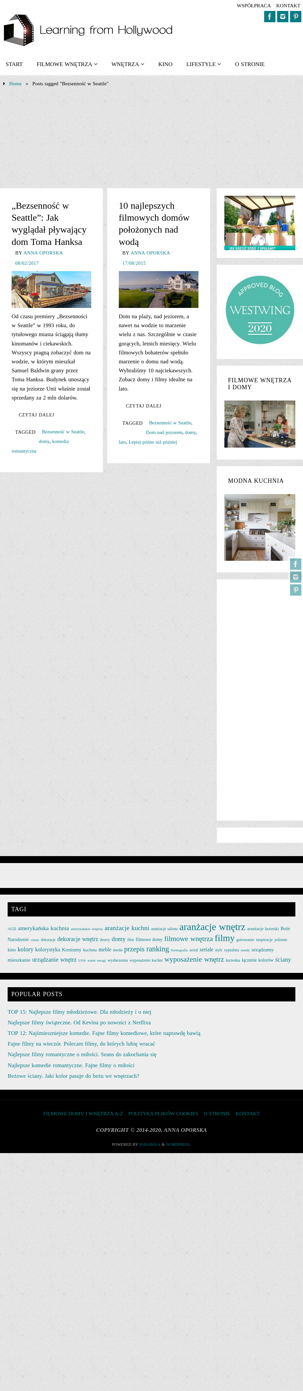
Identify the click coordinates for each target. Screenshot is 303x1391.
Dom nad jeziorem (164, 432)
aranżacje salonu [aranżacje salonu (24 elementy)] (164, 928)
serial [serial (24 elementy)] (193, 950)
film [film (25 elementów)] (130, 939)
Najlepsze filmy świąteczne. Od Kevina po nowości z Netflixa (79, 1022)
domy (44, 441)
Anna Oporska (43, 253)
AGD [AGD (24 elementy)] (12, 928)
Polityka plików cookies (163, 1113)
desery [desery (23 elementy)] (105, 940)
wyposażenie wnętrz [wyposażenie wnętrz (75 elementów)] (194, 959)
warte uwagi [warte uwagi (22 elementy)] (97, 960)
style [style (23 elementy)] (218, 950)
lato (122, 442)
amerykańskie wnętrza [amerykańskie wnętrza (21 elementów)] (87, 929)
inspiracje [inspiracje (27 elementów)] (264, 939)
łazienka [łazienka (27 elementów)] (233, 960)
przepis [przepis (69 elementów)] (134, 949)
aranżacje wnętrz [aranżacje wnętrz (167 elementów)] (213, 926)
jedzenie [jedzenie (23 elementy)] (280, 940)
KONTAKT (288, 5)
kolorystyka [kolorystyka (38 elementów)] (47, 949)
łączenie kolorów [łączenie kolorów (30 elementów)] (258, 960)
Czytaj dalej (36, 414)
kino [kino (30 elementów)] (12, 949)
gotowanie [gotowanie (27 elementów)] (245, 939)
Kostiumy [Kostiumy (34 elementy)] (72, 949)
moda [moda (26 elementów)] (117, 950)
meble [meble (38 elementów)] (105, 949)
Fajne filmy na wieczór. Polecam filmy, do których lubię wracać (81, 1044)
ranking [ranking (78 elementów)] (157, 949)
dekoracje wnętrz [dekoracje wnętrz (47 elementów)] (77, 939)
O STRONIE (216, 1113)
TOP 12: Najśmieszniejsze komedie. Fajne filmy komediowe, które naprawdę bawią (104, 1033)
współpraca (254, 5)
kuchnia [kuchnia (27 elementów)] (90, 949)
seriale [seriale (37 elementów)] (206, 949)
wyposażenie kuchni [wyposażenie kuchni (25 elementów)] (146, 960)
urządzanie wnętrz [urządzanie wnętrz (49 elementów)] (54, 959)
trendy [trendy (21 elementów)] (245, 950)
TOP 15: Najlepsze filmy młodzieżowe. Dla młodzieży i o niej (79, 1012)
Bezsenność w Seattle (63, 431)
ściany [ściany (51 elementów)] (283, 959)
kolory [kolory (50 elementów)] (26, 949)
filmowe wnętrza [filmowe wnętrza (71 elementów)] (188, 939)
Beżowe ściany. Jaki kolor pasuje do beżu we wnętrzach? (73, 1076)
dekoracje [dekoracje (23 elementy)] (48, 940)
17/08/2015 (134, 263)
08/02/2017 (27, 263)
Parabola (149, 1144)
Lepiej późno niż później (153, 442)
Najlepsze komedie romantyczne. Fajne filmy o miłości (71, 1065)
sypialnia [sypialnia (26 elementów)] (231, 950)
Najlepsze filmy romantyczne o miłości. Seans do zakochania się (82, 1054)
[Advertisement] (151, 138)
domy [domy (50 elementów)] (118, 939)
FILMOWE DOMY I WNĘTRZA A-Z (83, 1113)
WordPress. (178, 1144)
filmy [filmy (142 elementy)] (225, 938)
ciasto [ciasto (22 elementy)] (35, 940)
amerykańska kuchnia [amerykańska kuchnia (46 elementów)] (43, 928)
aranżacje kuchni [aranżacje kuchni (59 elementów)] (127, 927)
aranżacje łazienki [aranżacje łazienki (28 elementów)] (263, 928)
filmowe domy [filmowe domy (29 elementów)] (149, 939)
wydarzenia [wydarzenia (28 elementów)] (118, 960)
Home (15, 83)
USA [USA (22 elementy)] (82, 960)
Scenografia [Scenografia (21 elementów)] (179, 950)
